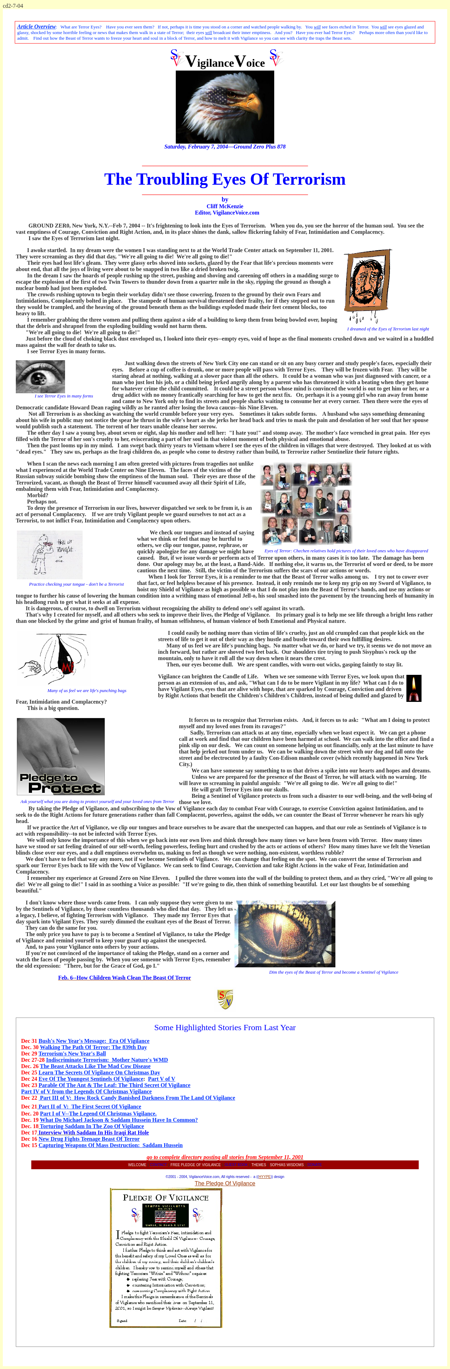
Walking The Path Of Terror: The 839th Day (93, 1047)
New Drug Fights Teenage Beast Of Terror (89, 1139)
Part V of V (161, 1079)
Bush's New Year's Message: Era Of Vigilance (94, 1041)
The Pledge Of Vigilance (225, 1183)
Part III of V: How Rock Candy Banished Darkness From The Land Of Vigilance (137, 1098)
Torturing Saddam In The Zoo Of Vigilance (92, 1126)
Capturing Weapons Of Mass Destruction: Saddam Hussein (111, 1145)
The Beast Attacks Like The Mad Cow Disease (95, 1066)
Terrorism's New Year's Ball (72, 1054)
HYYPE (265, 1177)
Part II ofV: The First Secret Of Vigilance (89, 1107)
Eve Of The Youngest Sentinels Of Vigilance (91, 1079)
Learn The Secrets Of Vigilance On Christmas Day (99, 1072)
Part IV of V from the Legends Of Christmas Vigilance (86, 1091)
